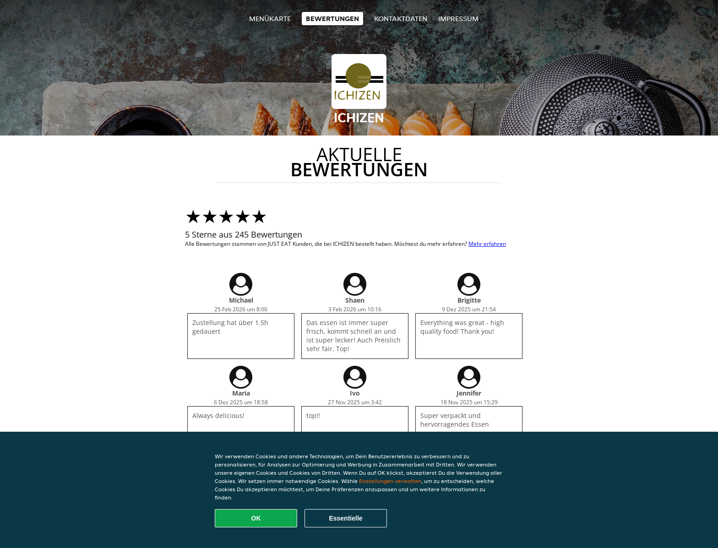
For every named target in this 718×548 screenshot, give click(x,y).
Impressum (458, 18)
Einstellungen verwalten (390, 480)
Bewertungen (332, 18)
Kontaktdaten (400, 18)
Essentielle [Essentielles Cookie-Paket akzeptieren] (345, 518)
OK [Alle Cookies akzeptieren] (256, 518)
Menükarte (270, 18)
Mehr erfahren (487, 244)
